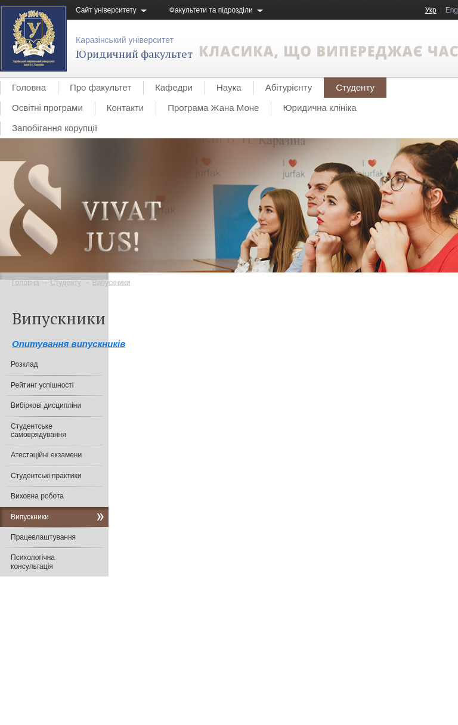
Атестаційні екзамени (46, 455)
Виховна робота (37, 496)
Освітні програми (47, 108)
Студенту (355, 87)
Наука (229, 87)
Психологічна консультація (33, 561)
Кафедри (174, 87)
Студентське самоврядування (38, 430)
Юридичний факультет (134, 54)
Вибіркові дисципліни (46, 405)
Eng (451, 10)
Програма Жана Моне (213, 108)
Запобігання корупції (54, 128)
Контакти (125, 108)
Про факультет (100, 87)
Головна (29, 87)
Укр (431, 10)
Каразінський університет (125, 40)
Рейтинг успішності (42, 385)
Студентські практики (46, 476)
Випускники (111, 282)
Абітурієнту (288, 87)
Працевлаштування (43, 537)
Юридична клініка (319, 108)
